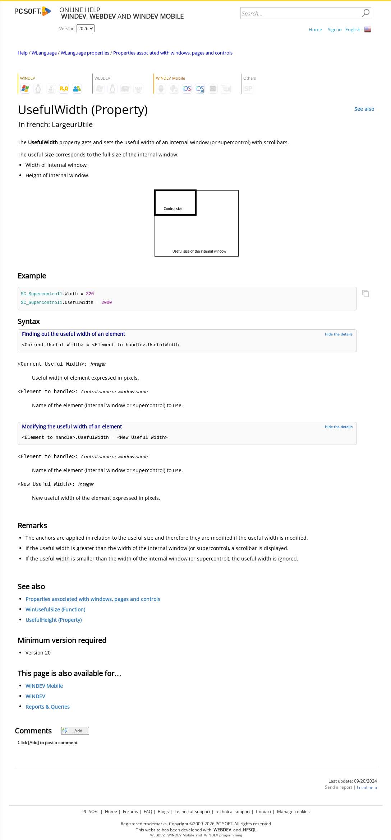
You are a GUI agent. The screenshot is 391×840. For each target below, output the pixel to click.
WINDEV (35, 697)
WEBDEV (157, 835)
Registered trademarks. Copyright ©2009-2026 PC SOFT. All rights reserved (196, 824)
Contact (263, 811)
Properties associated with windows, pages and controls (173, 53)
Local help (367, 788)
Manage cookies (293, 811)
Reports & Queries (48, 707)
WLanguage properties (85, 53)
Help (23, 53)
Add (72, 731)
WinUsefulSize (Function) (55, 610)
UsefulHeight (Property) (54, 620)
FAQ (148, 811)
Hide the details (339, 334)
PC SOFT (90, 811)
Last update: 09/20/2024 (352, 782)
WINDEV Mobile (44, 686)
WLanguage (44, 53)
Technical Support (192, 811)
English (352, 29)
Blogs (163, 811)
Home (315, 29)
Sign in (335, 29)
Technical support (232, 811)
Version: (68, 28)
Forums (130, 811)
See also (364, 108)
